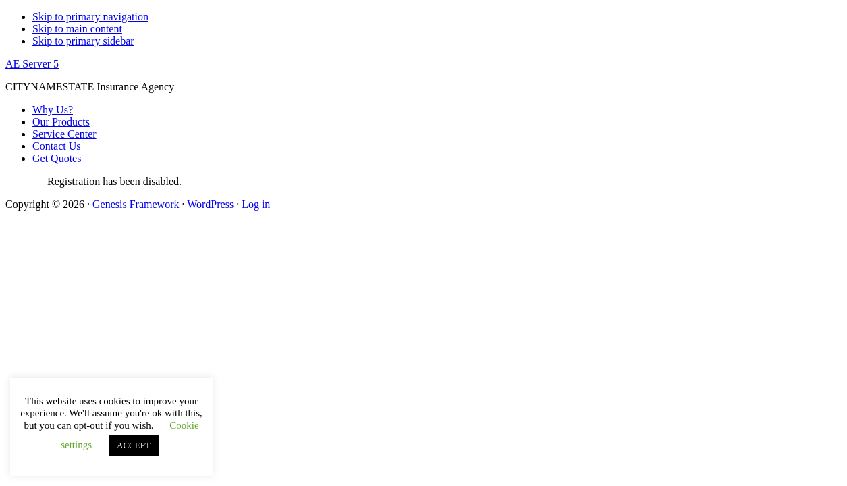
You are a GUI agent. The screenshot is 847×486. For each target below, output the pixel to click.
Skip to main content (77, 28)
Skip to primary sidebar (83, 41)
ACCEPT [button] (134, 445)
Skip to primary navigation (90, 16)
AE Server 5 (32, 64)
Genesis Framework (135, 204)
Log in (256, 204)
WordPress (210, 204)
